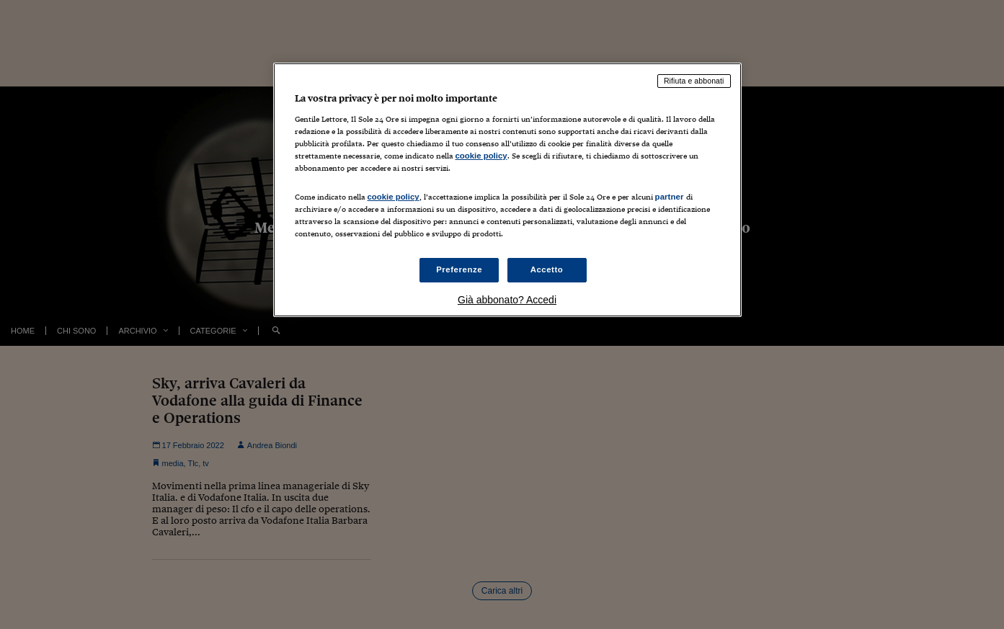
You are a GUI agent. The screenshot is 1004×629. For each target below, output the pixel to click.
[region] (507, 190)
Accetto (547, 269)
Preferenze (459, 269)
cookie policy (481, 155)
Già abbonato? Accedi (507, 299)
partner (669, 196)
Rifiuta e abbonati (694, 80)
